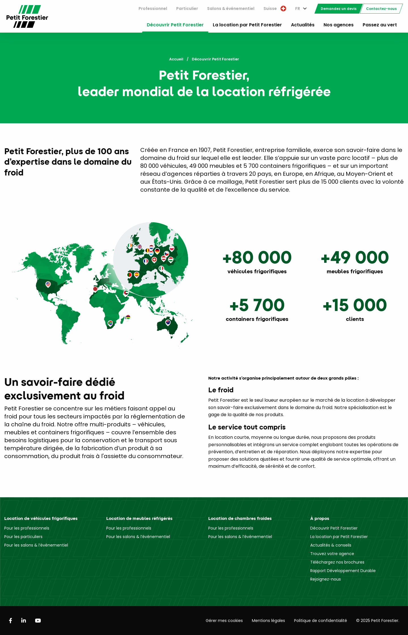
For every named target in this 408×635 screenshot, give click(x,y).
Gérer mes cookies (224, 620)
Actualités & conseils (330, 545)
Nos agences (339, 25)
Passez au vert (380, 25)
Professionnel (153, 8)
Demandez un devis (338, 8)
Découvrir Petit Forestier (175, 25)
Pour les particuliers (23, 536)
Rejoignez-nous (325, 579)
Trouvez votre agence (332, 553)
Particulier (187, 8)
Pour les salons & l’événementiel (36, 545)
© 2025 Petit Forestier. (377, 620)
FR (297, 8)
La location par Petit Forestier (247, 25)
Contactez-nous (381, 8)
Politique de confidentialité (320, 620)
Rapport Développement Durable (343, 570)
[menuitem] (153, 8)
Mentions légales (268, 620)
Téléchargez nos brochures (337, 562)
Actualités (302, 25)
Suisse (275, 8)
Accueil (176, 59)
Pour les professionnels (26, 528)
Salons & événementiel (230, 8)
